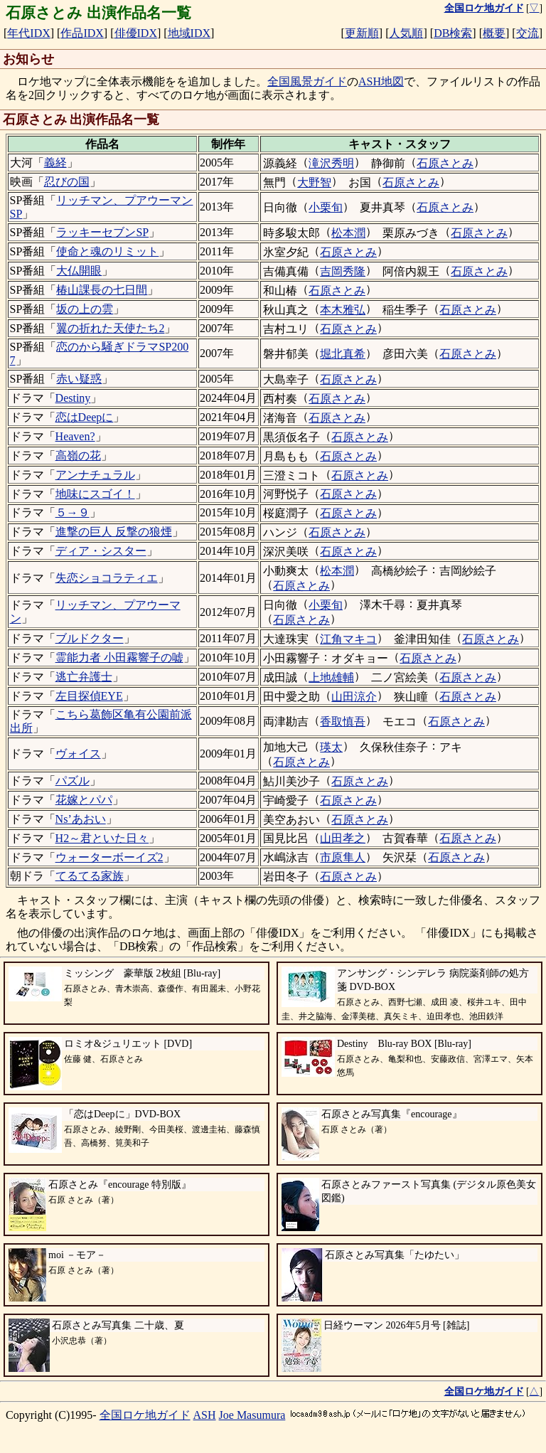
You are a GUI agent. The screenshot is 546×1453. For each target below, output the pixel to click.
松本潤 (348, 233)
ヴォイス (78, 753)
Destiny (73, 398)
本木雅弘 (342, 310)
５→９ (72, 512)
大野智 (314, 182)
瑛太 (331, 747)
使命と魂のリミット (107, 251)
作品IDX (81, 33)
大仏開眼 (79, 271)
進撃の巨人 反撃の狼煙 (113, 532)
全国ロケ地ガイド (145, 1415)
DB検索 (453, 33)
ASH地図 (381, 81)
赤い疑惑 (79, 379)
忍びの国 (67, 182)
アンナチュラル (95, 475)
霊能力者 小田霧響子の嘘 (119, 657)
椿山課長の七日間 (101, 290)
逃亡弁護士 (83, 677)
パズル (72, 781)
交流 (527, 33)
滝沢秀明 (331, 163)
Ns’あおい (80, 819)
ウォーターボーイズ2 (109, 857)
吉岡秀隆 (342, 271)
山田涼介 (354, 697)
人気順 (406, 33)
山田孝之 (342, 838)
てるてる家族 (89, 876)
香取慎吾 (342, 721)
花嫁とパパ (83, 800)
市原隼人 (342, 857)
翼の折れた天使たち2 (110, 328)
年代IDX (28, 33)
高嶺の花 (78, 455)
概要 (494, 33)
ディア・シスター (100, 551)
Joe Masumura (252, 1415)
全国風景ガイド (307, 81)
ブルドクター (89, 638)
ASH (204, 1415)
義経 (55, 162)
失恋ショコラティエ (106, 578)
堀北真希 (342, 354)
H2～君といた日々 (102, 838)
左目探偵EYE (89, 696)
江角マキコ (348, 639)
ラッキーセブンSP (102, 232)
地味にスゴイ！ (95, 494)
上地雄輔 (331, 677)
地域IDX (189, 33)
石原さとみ (445, 163)
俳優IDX (135, 33)
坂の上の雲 (84, 309)
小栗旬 (326, 207)
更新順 (362, 33)
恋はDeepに (84, 417)
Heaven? (75, 436)
